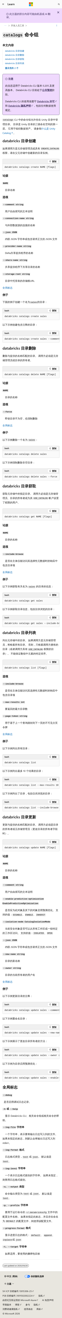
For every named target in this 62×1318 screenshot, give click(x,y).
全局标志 (8, 287)
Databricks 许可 (46, 101)
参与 (28, 1304)
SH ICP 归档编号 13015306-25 (17, 1291)
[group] (31, 339)
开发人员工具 (17, 25)
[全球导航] (3, 4)
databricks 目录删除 (14, 54)
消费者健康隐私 (10, 1309)
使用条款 (28, 1309)
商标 (38, 1309)
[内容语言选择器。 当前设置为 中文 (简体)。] (11, 1276)
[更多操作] (56, 25)
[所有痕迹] (5, 25)
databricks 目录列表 (14, 63)
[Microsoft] (31, 4)
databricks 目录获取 (14, 58)
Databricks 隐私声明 (19, 105)
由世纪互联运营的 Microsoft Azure (19, 1300)
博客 (17, 1304)
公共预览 (47, 90)
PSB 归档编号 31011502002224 (17, 1295)
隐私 (41, 1295)
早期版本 (7, 1304)
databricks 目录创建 (14, 50)
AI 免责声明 (48, 1300)
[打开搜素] (59, 4)
